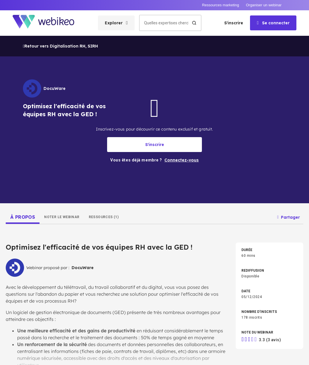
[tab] (23, 181)
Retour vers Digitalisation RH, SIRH (60, 10)
